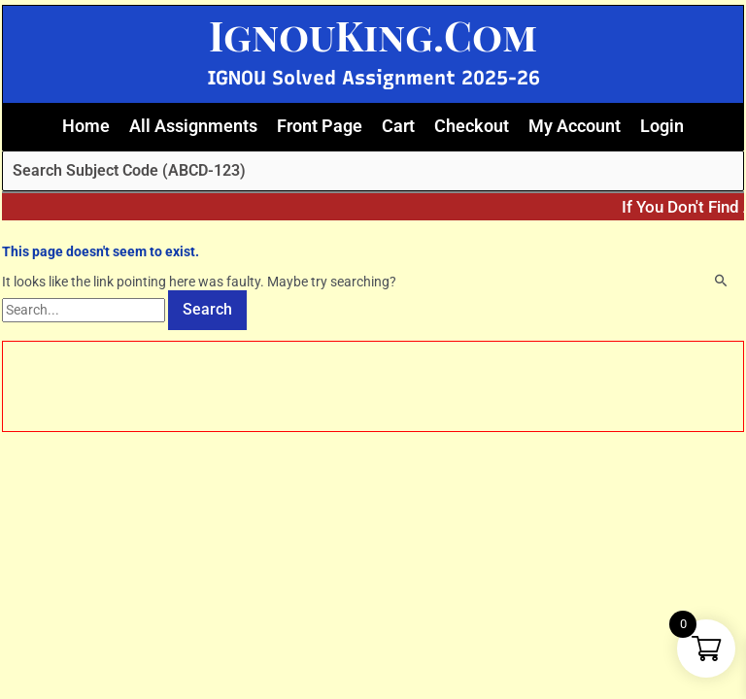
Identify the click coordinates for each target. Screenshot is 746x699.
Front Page (319, 126)
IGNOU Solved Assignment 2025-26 (373, 77)
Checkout (471, 126)
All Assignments (193, 126)
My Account (574, 126)
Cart (398, 126)
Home (86, 126)
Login (662, 126)
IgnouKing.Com (373, 35)
